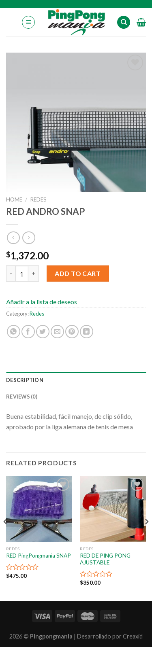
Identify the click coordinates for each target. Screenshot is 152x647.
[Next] (146, 537)
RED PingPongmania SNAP (38, 555)
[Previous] (6, 537)
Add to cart (78, 273)
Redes (38, 199)
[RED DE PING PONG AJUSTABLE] (113, 509)
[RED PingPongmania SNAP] (39, 509)
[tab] (76, 380)
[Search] (123, 22)
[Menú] (28, 22)
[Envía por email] (57, 331)
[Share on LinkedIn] (86, 331)
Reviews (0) (21, 396)
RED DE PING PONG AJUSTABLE (105, 559)
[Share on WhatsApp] (13, 331)
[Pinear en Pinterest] (72, 331)
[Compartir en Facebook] (28, 331)
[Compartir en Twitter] (42, 331)
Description (24, 380)
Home (14, 199)
